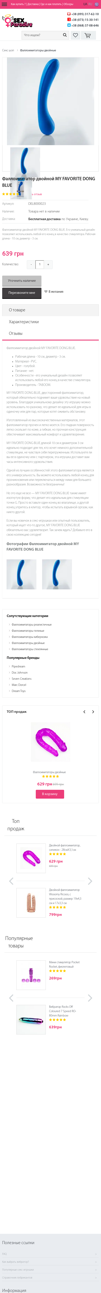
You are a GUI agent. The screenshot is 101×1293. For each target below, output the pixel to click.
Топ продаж (15, 825)
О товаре (17, 310)
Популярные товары (16, 942)
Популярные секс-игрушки (18, 1270)
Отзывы (15, 334)
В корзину (50, 794)
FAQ (4, 1254)
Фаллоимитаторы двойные (38, 50)
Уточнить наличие (22, 281)
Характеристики (24, 322)
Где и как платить (51, 4)
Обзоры (68, 4)
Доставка (33, 4)
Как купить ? (18, 4)
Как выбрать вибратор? (15, 1262)
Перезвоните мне (22, 293)
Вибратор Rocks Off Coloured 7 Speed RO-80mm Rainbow (62, 1011)
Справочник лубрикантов (17, 1278)
